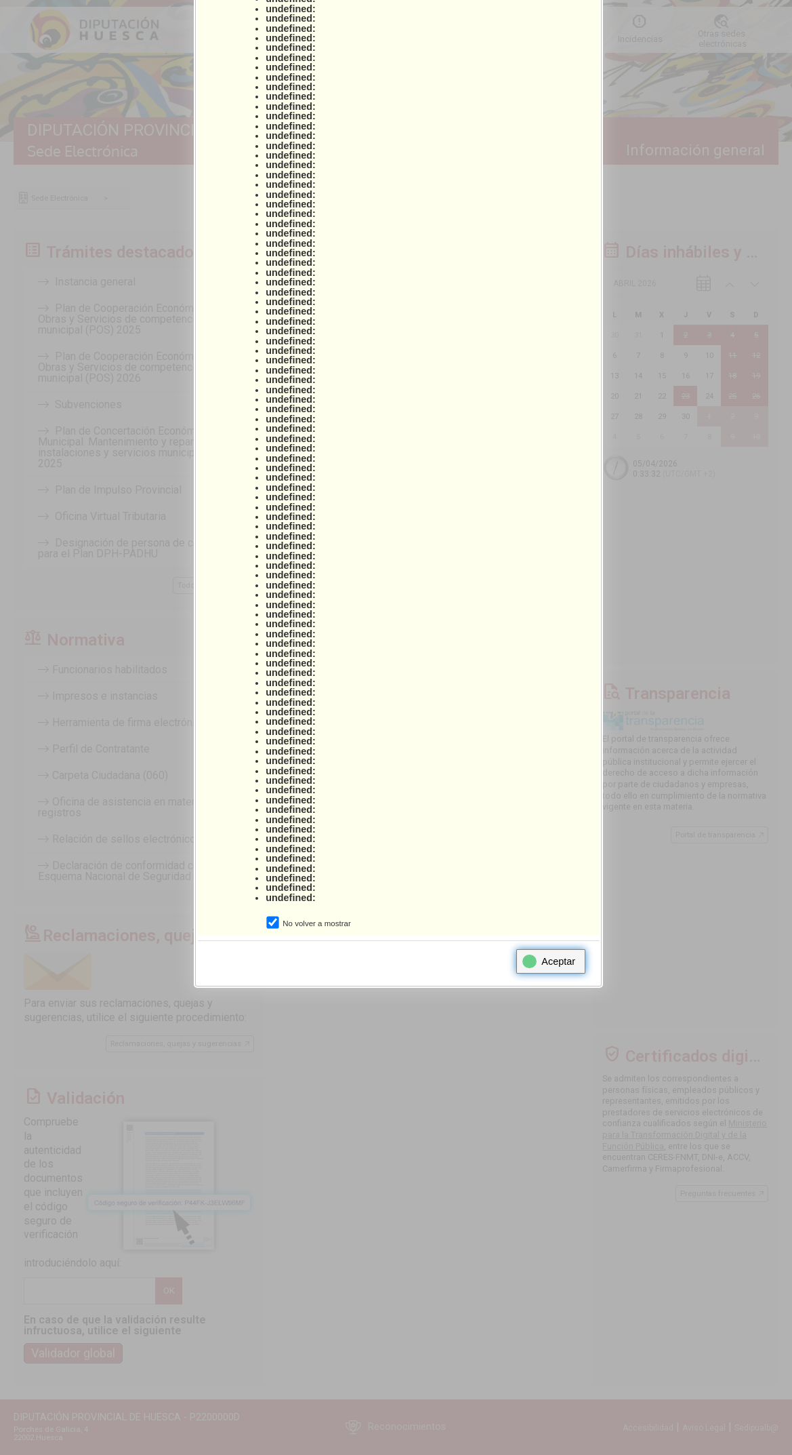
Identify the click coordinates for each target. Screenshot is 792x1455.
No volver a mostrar (316, 923)
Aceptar (548, 961)
